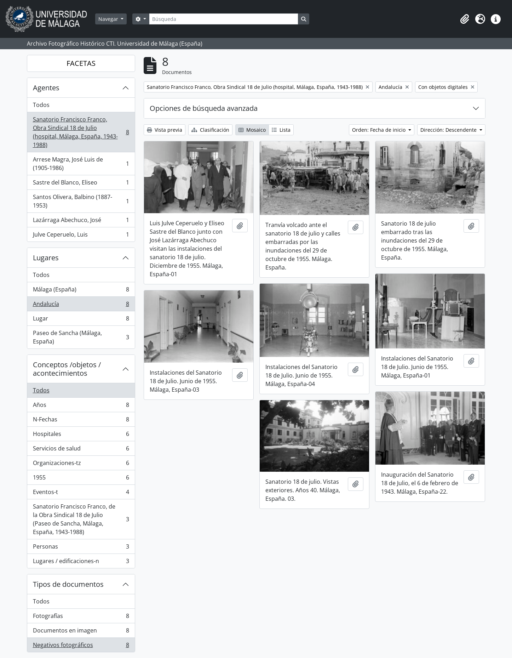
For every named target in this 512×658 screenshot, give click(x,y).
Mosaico (252, 129)
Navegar (109, 19)
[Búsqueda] (223, 18)
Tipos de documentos (68, 584)
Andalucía (81, 305)
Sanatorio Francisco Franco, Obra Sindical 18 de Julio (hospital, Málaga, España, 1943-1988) (81, 132)
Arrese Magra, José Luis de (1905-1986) (81, 163)
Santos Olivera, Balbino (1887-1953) (81, 201)
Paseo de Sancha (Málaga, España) (81, 337)
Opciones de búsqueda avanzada (204, 108)
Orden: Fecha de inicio (379, 129)
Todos (41, 105)
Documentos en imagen (81, 632)
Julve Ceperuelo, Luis (81, 236)
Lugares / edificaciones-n (81, 562)
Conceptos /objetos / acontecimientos (67, 369)
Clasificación (210, 129)
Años (81, 406)
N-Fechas (81, 421)
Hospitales (81, 435)
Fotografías (81, 617)
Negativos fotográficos (81, 646)
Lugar (81, 320)
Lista (281, 129)
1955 (81, 479)
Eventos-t (81, 493)
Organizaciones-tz (81, 464)
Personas (81, 548)
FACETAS (81, 63)
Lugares (46, 257)
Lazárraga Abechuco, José (81, 221)
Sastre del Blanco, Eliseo (81, 184)
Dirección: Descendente (449, 129)
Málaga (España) (81, 291)
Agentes (46, 87)
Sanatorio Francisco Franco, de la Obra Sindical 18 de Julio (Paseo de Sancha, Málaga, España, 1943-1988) (81, 519)
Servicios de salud (81, 450)
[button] (464, 19)
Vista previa (164, 129)
